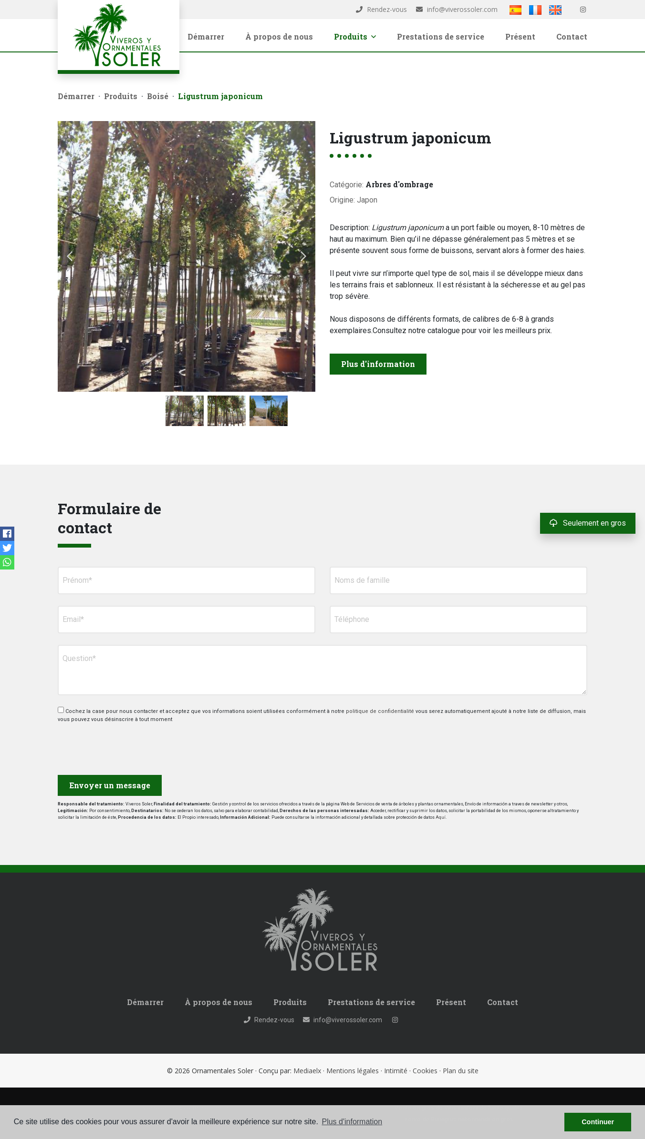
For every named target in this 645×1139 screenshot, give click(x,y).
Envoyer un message (109, 785)
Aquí (441, 817)
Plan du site (461, 1070)
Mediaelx (307, 1070)
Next (303, 256)
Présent (520, 36)
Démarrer (205, 36)
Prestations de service (440, 36)
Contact (571, 36)
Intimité (395, 1070)
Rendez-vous (381, 9)
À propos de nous (279, 36)
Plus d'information (378, 364)
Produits (120, 96)
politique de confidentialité (381, 711)
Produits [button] (355, 36)
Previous (70, 256)
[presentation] (108, 745)
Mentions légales (352, 1070)
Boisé (157, 96)
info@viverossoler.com (457, 9)
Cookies (425, 1070)
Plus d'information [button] (352, 1122)
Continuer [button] (598, 1122)
